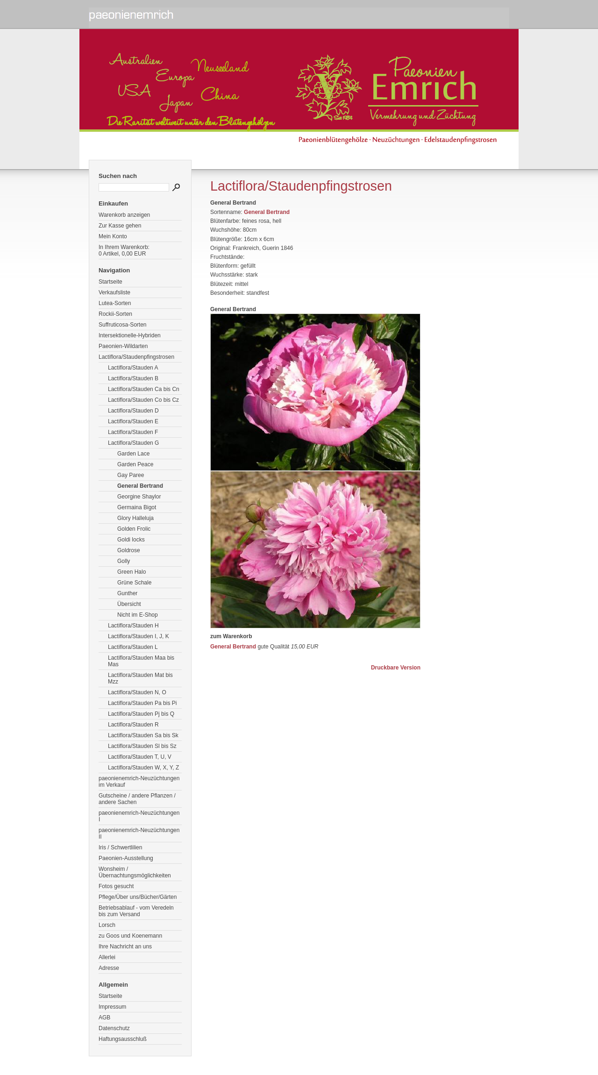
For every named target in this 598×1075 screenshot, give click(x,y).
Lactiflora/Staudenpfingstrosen (136, 357)
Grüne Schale (134, 582)
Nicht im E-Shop (137, 615)
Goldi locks (131, 539)
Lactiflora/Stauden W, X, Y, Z (143, 767)
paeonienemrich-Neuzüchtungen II (139, 833)
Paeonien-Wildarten (123, 346)
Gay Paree (130, 475)
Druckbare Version (395, 667)
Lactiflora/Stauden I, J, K (138, 636)
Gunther (127, 593)
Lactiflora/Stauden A (133, 367)
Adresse (109, 968)
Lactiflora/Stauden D (133, 410)
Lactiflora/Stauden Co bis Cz (143, 400)
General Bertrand (140, 486)
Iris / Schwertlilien (120, 847)
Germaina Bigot (136, 507)
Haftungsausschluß (123, 1039)
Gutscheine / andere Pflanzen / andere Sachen (137, 798)
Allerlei (107, 957)
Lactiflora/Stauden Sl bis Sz (142, 746)
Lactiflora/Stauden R (133, 724)
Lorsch (107, 925)
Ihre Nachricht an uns (125, 946)
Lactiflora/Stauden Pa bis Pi (142, 703)
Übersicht (129, 604)
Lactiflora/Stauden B (133, 378)
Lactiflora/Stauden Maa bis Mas (141, 661)
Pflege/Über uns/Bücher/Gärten (138, 897)
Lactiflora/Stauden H (133, 625)
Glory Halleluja (135, 518)
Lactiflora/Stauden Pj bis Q (141, 714)
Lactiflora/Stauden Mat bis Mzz (140, 678)
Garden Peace (135, 464)
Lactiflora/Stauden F (133, 432)
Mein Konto (113, 236)
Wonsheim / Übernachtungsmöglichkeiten (135, 872)
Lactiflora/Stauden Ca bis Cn (143, 389)
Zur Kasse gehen (120, 225)
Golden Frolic (133, 529)
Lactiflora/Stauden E (133, 421)
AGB (104, 1017)
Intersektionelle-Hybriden (130, 335)
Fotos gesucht (116, 886)
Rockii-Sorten (115, 314)
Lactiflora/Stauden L (133, 647)
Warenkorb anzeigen (124, 215)
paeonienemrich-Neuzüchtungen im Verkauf (139, 781)
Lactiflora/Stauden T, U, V (139, 757)
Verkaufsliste (114, 292)
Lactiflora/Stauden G (133, 443)
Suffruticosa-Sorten (123, 324)
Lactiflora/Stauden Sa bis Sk (143, 735)
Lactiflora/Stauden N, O (137, 692)
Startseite (110, 281)
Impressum (112, 1007)
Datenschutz (114, 1028)
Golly (123, 561)
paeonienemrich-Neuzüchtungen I (139, 816)
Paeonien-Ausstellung (126, 858)
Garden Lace (133, 453)
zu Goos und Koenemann (130, 936)
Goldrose (128, 550)
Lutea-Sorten (115, 303)
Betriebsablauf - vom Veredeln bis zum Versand (136, 911)
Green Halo (131, 572)
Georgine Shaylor (139, 496)
